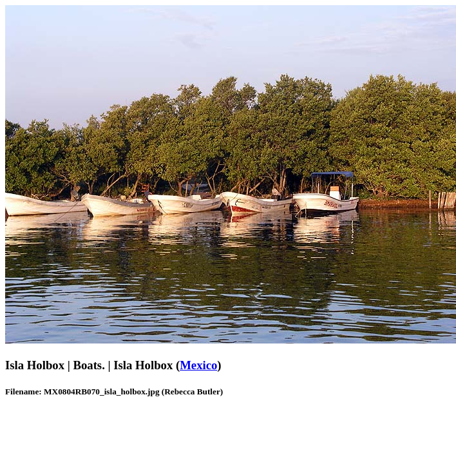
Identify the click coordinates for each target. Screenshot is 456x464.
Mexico (198, 365)
